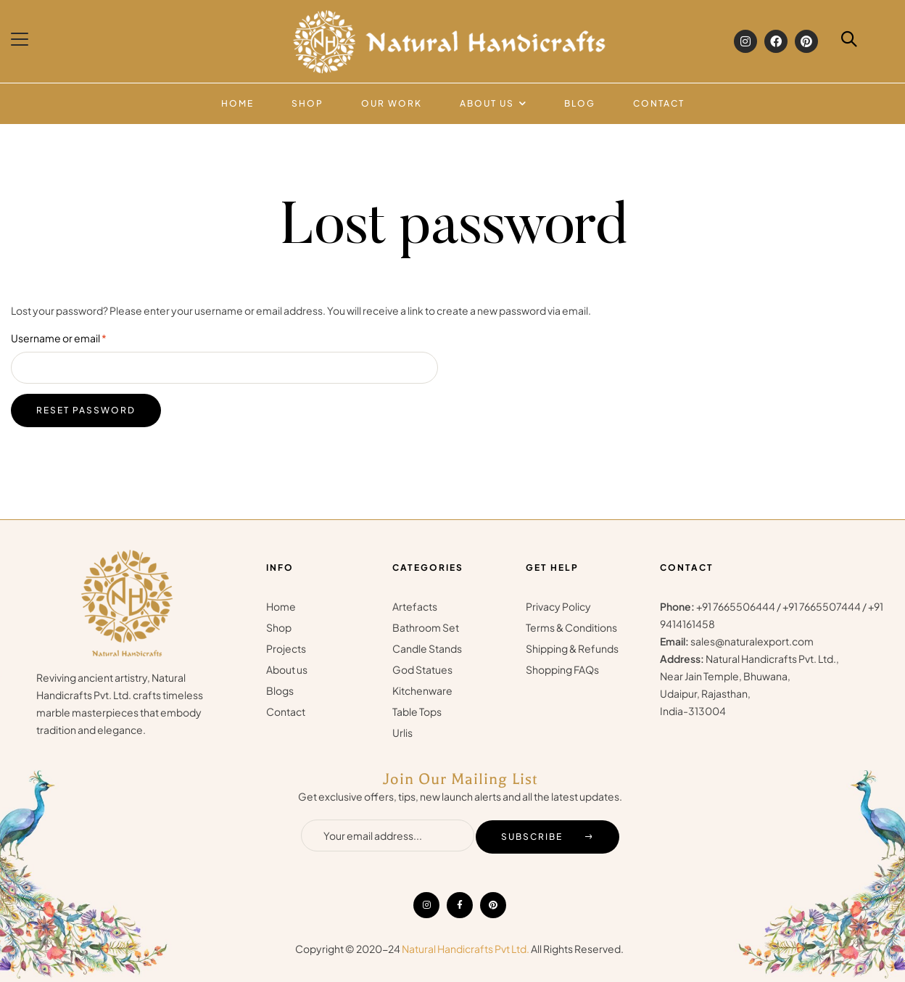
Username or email (80, 336)
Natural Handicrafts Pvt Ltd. (465, 948)
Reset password (86, 410)
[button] (21, 39)
